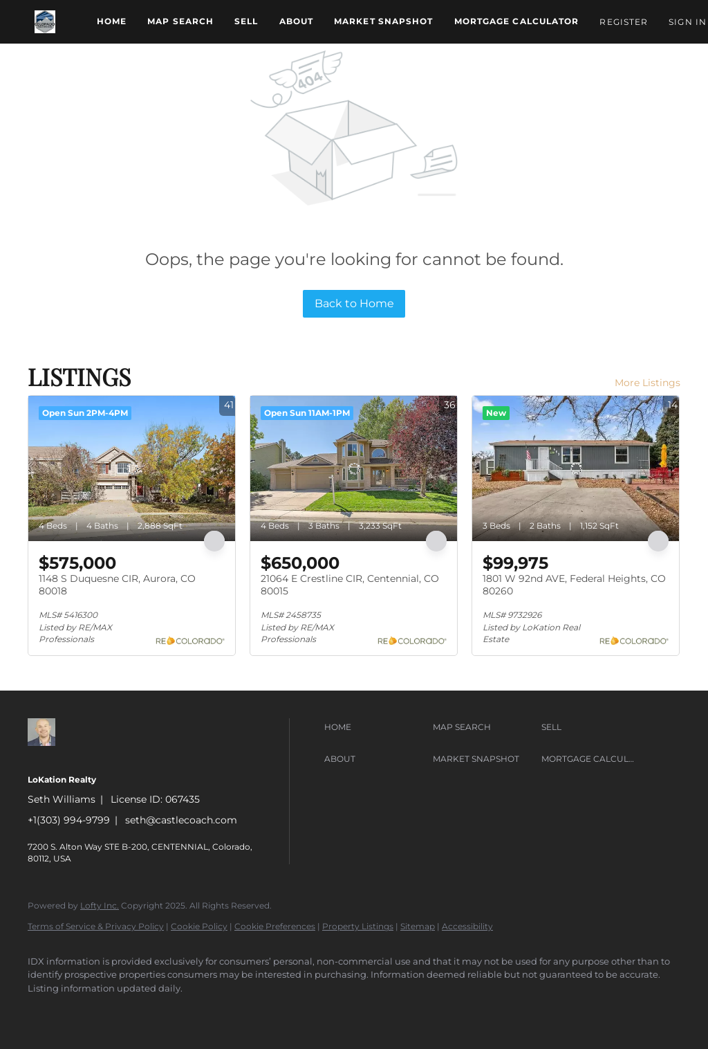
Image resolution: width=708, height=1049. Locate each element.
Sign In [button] (688, 22)
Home (112, 21)
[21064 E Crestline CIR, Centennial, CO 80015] (353, 468)
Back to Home (354, 303)
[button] (45, 21)
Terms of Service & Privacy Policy (96, 926)
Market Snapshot (384, 21)
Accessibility (467, 926)
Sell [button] (246, 21)
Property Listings (357, 926)
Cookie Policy (199, 926)
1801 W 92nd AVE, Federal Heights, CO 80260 (574, 584)
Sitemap (417, 926)
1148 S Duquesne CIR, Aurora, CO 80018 (117, 584)
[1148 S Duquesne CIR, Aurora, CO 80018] (131, 468)
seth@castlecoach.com (181, 820)
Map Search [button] (180, 21)
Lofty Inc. (99, 905)
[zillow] (44, 1011)
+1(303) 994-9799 (69, 820)
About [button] (296, 21)
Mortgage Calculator (516, 21)
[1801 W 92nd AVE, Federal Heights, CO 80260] (575, 468)
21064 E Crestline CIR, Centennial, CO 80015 (350, 584)
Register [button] (623, 22)
